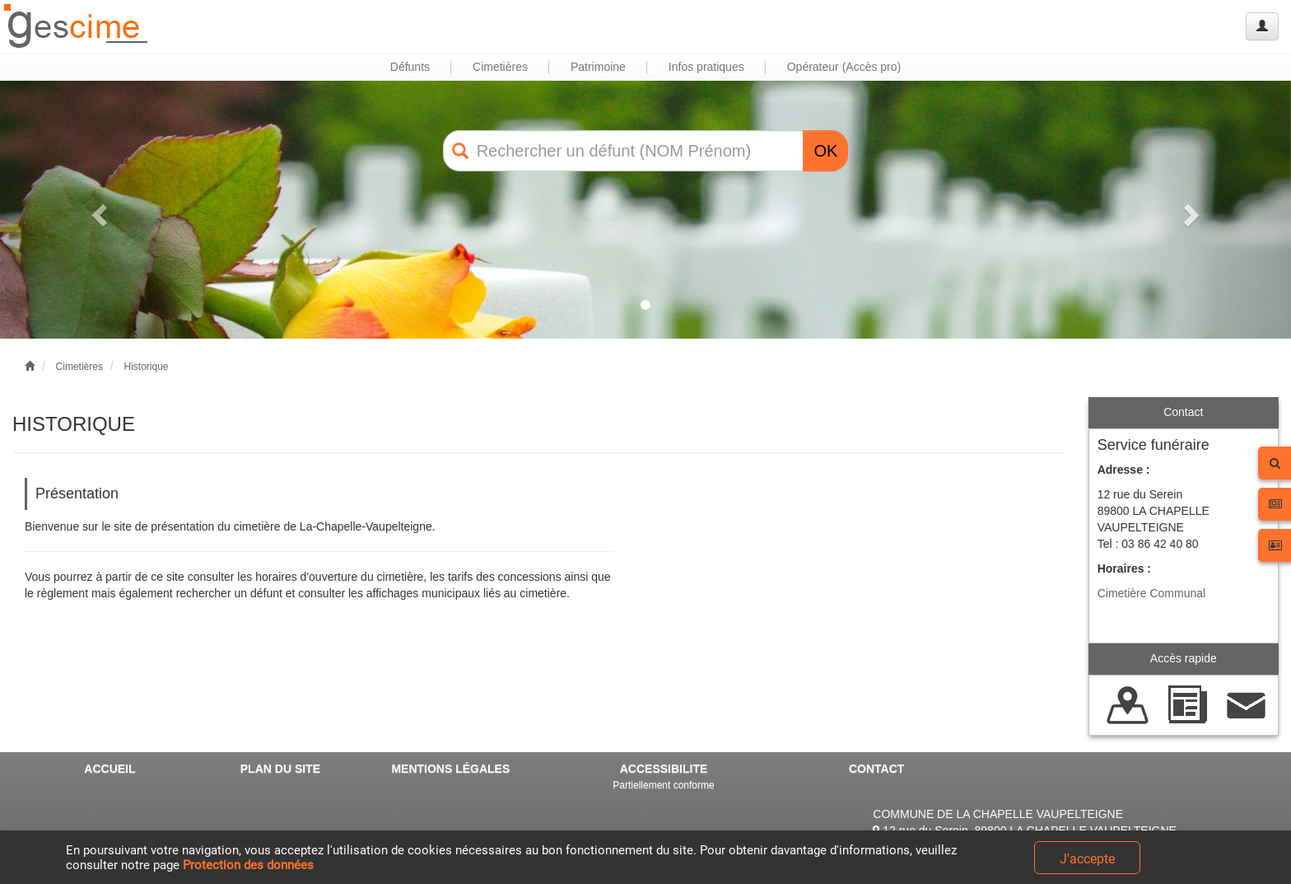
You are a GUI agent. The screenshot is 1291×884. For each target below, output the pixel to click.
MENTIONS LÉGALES (450, 768)
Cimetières (79, 366)
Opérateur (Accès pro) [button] (844, 66)
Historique (146, 366)
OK (825, 151)
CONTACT (876, 768)
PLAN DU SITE (280, 768)
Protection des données (248, 865)
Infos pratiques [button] (706, 66)
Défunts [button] (410, 66)
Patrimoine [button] (598, 66)
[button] (96, 210)
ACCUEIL (109, 768)
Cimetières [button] (500, 66)
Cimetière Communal (1151, 593)
